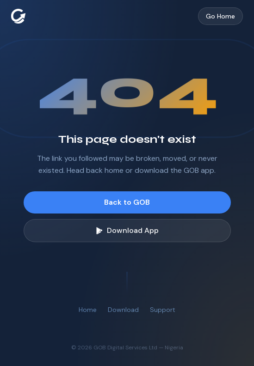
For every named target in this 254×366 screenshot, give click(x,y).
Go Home (220, 16)
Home (88, 309)
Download (123, 309)
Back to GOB (127, 202)
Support (162, 309)
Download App (127, 230)
